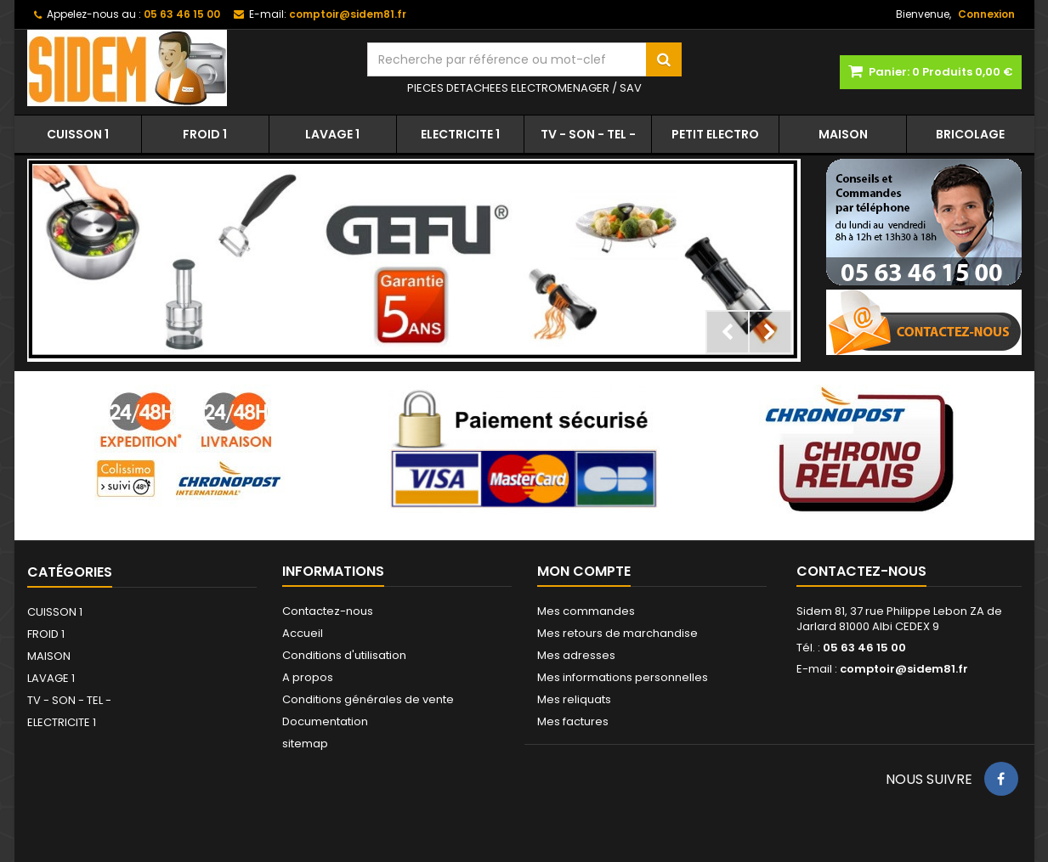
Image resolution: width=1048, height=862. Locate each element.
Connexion (986, 14)
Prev (727, 332)
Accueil (302, 633)
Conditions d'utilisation (344, 655)
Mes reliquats (574, 699)
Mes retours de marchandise (617, 633)
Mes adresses (576, 655)
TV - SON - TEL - (588, 134)
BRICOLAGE (970, 134)
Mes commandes (586, 611)
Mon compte (584, 571)
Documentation (325, 721)
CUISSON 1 (78, 134)
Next (770, 332)
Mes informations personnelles (622, 677)
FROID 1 (205, 134)
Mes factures (573, 721)
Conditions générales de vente (368, 699)
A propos (307, 677)
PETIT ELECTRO (715, 134)
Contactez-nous (327, 611)
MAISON (843, 134)
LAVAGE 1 (332, 134)
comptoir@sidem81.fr (904, 669)
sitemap (305, 743)
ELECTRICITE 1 (460, 134)
